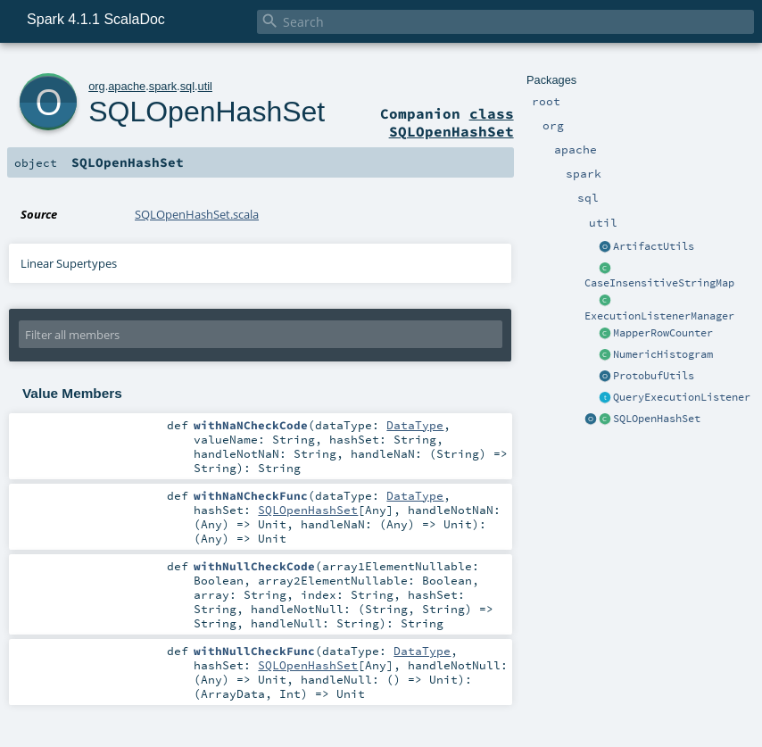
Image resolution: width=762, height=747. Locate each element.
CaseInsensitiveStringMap (659, 283)
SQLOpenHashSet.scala (197, 214)
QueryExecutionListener (681, 397)
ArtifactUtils (653, 246)
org (96, 86)
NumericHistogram (663, 354)
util (205, 86)
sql (187, 86)
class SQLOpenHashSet (451, 122)
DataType (414, 425)
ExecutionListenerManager (659, 316)
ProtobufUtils (653, 375)
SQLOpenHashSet (656, 418)
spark (163, 86)
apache (126, 86)
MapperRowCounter (663, 333)
